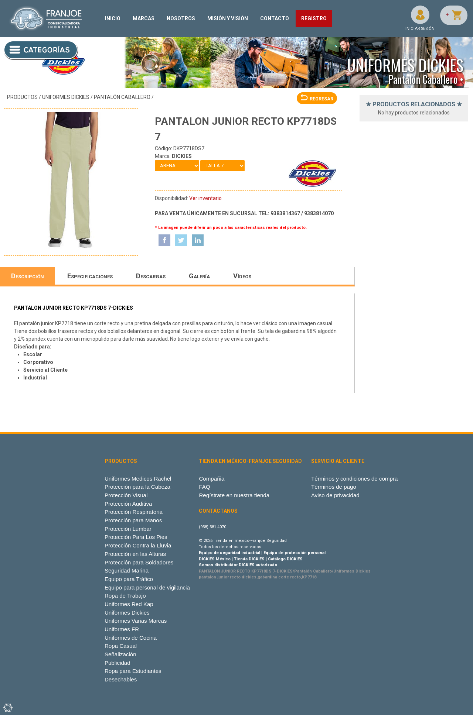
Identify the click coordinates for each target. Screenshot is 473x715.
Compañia (211, 478)
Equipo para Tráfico (129, 579)
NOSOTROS (181, 18)
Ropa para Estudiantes (133, 671)
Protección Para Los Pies (136, 537)
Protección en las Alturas (135, 554)
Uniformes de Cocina (131, 638)
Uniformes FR (122, 629)
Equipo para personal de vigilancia (147, 587)
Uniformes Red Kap (129, 604)
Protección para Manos (133, 520)
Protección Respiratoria (134, 512)
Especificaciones (90, 276)
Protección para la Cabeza (137, 487)
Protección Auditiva (128, 504)
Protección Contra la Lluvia (138, 545)
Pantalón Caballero (122, 97)
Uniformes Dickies (65, 97)
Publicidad (117, 663)
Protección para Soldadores (139, 562)
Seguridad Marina (127, 570)
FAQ (204, 487)
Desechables (121, 679)
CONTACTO (274, 18)
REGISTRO (314, 18)
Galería (199, 276)
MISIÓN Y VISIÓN (227, 18)
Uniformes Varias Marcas (136, 621)
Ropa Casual (121, 646)
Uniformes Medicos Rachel (138, 478)
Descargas (151, 276)
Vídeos (242, 276)
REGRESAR (316, 99)
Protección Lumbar (128, 529)
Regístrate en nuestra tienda (234, 495)
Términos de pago (333, 487)
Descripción (27, 276)
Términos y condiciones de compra (354, 478)
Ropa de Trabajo (125, 595)
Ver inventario (205, 198)
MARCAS (143, 18)
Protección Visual (126, 495)
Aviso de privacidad (335, 495)
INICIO (112, 18)
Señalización (120, 654)
